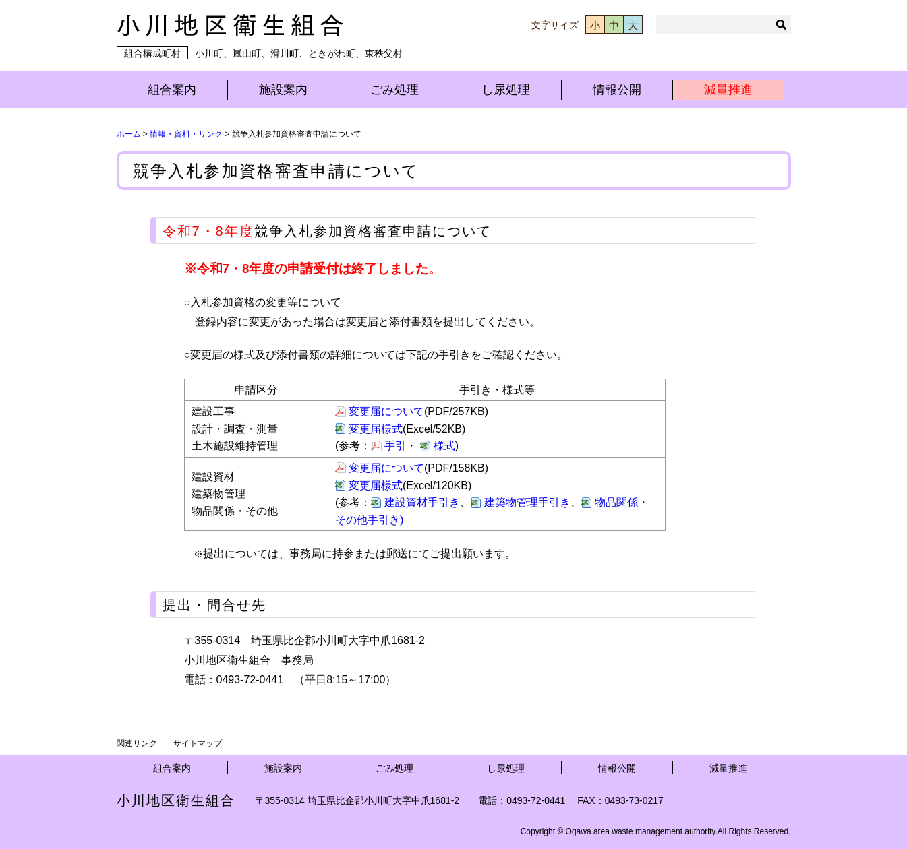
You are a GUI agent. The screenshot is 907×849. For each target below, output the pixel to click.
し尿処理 (505, 89)
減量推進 (728, 89)
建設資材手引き (422, 502)
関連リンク (137, 743)
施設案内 (283, 89)
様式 (444, 445)
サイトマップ (197, 743)
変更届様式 (376, 429)
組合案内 (172, 89)
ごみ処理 (394, 89)
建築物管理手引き (527, 502)
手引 (395, 445)
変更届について (386, 411)
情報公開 (617, 89)
